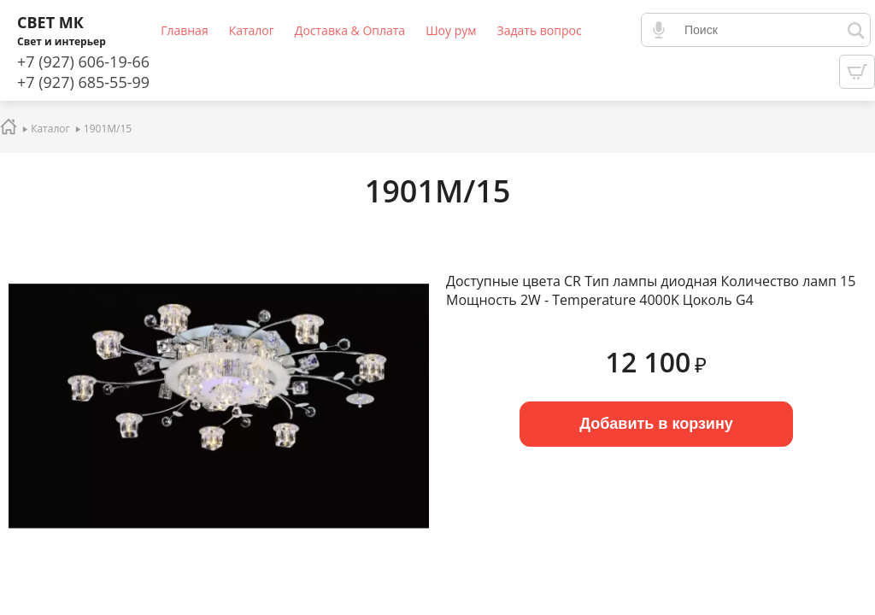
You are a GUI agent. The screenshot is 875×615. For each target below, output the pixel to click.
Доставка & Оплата (350, 30)
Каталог (251, 30)
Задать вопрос (539, 30)
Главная (184, 30)
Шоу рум (451, 30)
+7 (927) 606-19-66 (83, 61)
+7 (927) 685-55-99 (83, 82)
